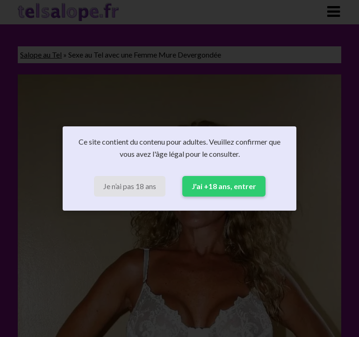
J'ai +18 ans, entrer (224, 186)
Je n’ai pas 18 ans (129, 186)
